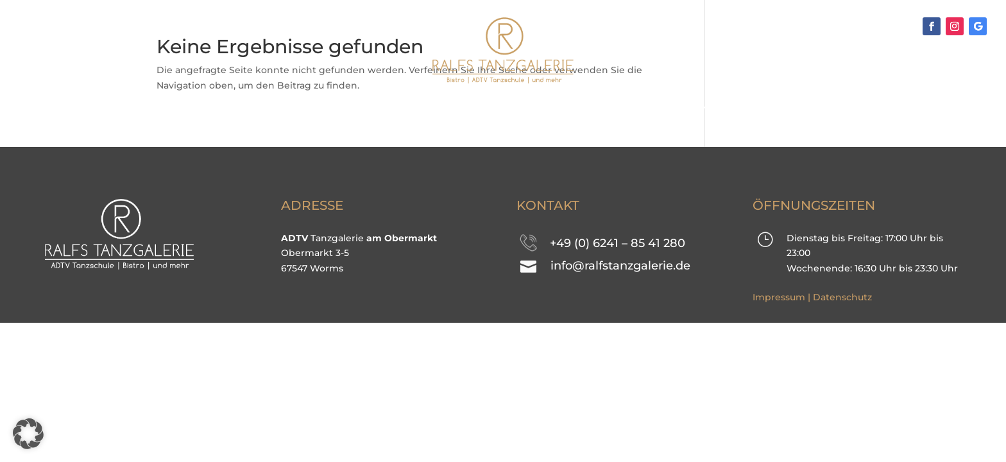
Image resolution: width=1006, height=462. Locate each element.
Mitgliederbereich (756, 108)
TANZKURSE (290, 108)
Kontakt (646, 108)
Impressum (779, 297)
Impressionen (489, 108)
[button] (28, 434)
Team (575, 108)
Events (385, 108)
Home (211, 108)
